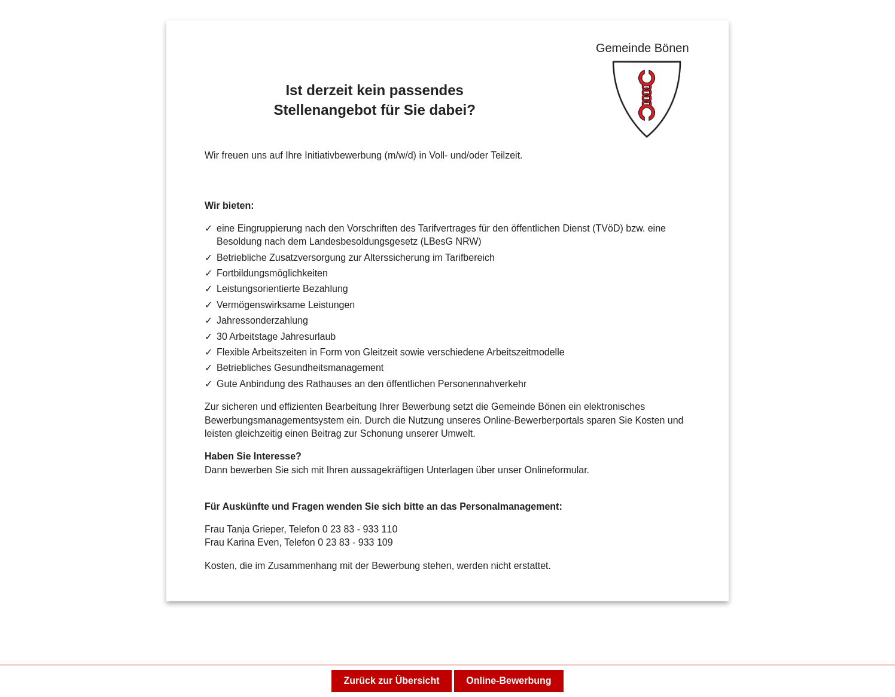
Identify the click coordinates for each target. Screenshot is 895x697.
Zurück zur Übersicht (391, 680)
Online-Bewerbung (508, 680)
